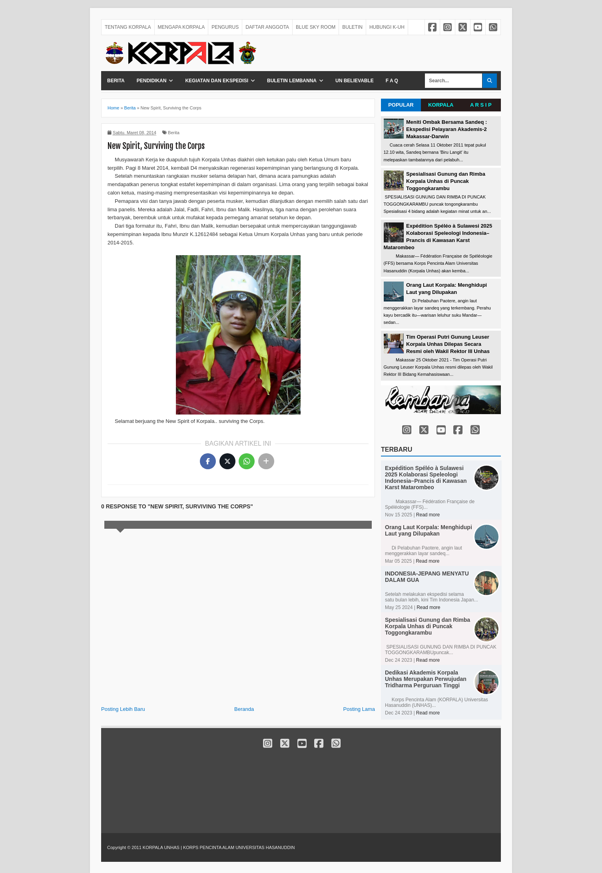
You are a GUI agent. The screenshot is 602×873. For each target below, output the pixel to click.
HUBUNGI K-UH (387, 27)
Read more (428, 515)
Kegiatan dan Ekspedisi (216, 80)
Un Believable (354, 80)
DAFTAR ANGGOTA (267, 27)
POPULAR (401, 105)
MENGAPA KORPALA (181, 27)
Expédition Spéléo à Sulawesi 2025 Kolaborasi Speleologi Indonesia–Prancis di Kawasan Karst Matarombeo (426, 477)
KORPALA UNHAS (162, 847)
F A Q (392, 80)
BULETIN (352, 27)
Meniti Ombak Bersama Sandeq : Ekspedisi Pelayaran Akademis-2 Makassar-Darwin (446, 129)
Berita (116, 80)
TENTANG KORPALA (128, 27)
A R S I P (481, 105)
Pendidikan (152, 80)
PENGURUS (225, 27)
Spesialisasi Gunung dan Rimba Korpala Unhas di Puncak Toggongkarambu (445, 181)
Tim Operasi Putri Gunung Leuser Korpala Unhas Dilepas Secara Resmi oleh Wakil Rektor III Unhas (448, 344)
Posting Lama (359, 709)
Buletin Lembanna (292, 80)
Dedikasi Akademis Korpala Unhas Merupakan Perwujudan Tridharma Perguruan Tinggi (425, 678)
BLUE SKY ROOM (315, 27)
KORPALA (440, 105)
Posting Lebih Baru (123, 709)
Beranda (244, 709)
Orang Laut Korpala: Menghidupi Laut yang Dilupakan (428, 530)
